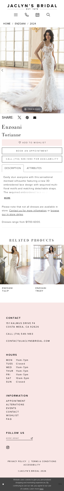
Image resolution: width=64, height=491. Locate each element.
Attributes (34, 168)
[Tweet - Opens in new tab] (19, 118)
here (41, 489)
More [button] (7, 198)
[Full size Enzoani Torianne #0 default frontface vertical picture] (32, 70)
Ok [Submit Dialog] (60, 484)
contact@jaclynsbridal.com (28, 341)
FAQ (9, 419)
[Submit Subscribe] (31, 438)
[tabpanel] (32, 70)
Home (7, 23)
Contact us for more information (28, 210)
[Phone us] (26, 14)
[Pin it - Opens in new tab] (27, 118)
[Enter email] (19, 438)
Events (11, 408)
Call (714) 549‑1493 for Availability (32, 159)
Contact (12, 411)
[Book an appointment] (37, 14)
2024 (33, 23)
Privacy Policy (17, 461)
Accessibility (32, 465)
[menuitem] (15, 14)
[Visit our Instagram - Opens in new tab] (8, 447)
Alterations (15, 404)
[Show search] (48, 14)
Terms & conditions (43, 461)
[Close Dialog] (3, 484)
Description (13, 168)
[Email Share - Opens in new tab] (34, 117)
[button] (15, 14)
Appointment (15, 401)
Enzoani (20, 23)
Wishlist (12, 415)
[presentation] (15, 264)
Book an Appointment (32, 151)
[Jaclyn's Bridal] (32, 7)
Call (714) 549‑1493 (19, 334)
